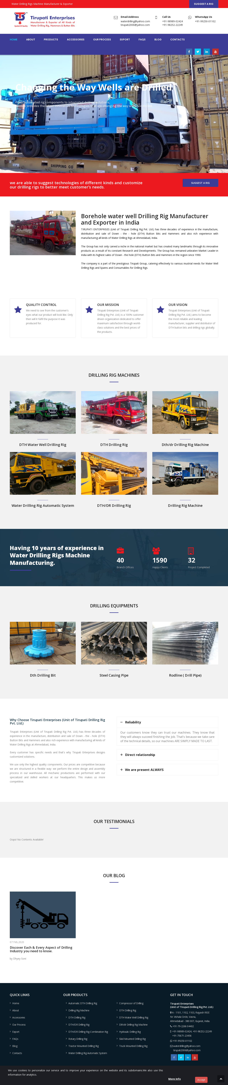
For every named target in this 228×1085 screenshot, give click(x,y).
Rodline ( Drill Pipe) (185, 675)
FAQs (142, 39)
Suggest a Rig (203, 4)
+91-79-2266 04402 (183, 1026)
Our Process (102, 39)
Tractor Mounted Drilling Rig (83, 1046)
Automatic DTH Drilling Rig (82, 1003)
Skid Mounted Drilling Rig (132, 1039)
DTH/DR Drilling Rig (114, 505)
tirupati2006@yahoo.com (135, 25)
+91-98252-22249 (172, 25)
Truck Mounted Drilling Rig (133, 1046)
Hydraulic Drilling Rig (130, 1031)
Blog (158, 39)
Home (13, 39)
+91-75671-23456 (181, 1035)
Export (125, 39)
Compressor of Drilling (131, 1003)
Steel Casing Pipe (114, 675)
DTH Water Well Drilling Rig (42, 444)
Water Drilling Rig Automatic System (43, 505)
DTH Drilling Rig (114, 444)
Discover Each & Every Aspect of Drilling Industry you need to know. (41, 949)
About (30, 39)
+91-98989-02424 (172, 21)
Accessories (75, 39)
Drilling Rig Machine (185, 505)
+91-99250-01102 (205, 21)
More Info (174, 1079)
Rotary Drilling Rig (77, 1039)
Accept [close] (201, 1079)
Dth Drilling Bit (43, 675)
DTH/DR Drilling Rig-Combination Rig (88, 1031)
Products (51, 39)
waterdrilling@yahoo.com (135, 21)
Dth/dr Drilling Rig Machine (185, 444)
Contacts (177, 39)
